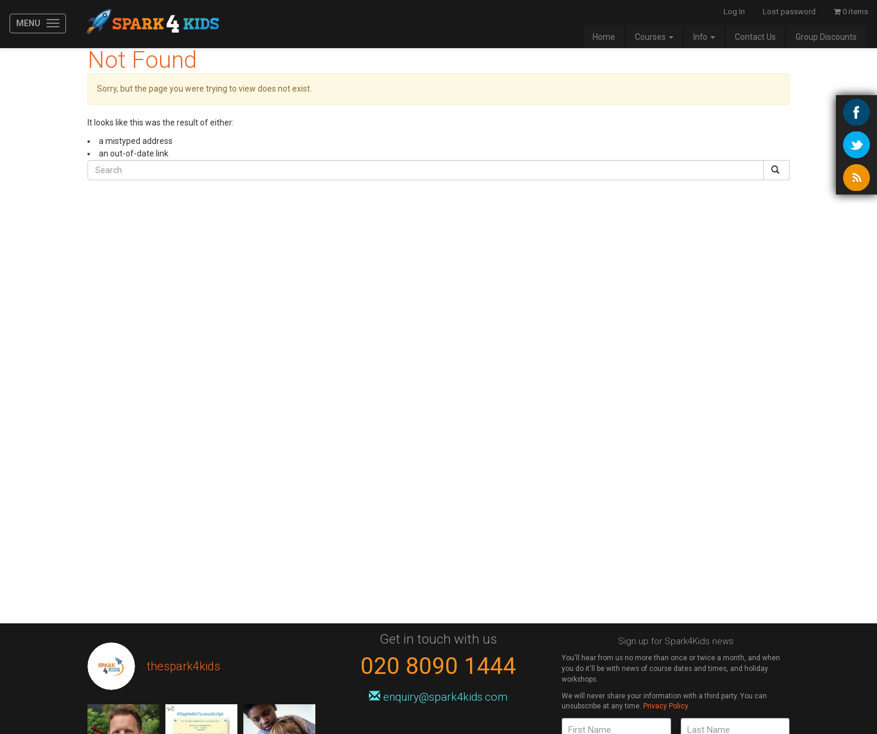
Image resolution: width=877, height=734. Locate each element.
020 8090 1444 (438, 666)
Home (604, 37)
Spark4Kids (151, 24)
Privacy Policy (665, 706)
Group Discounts (826, 37)
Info (704, 37)
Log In (734, 11)
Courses (654, 37)
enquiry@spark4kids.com (438, 697)
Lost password (789, 11)
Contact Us (755, 37)
